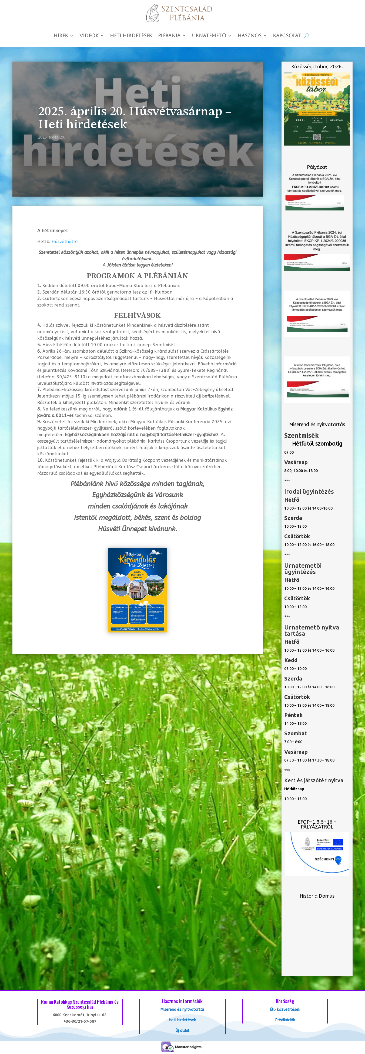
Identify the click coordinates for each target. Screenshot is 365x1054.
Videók (89, 36)
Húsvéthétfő (65, 241)
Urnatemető (209, 36)
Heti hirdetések (131, 36)
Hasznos (249, 36)
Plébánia (169, 36)
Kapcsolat (287, 36)
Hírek (60, 36)
